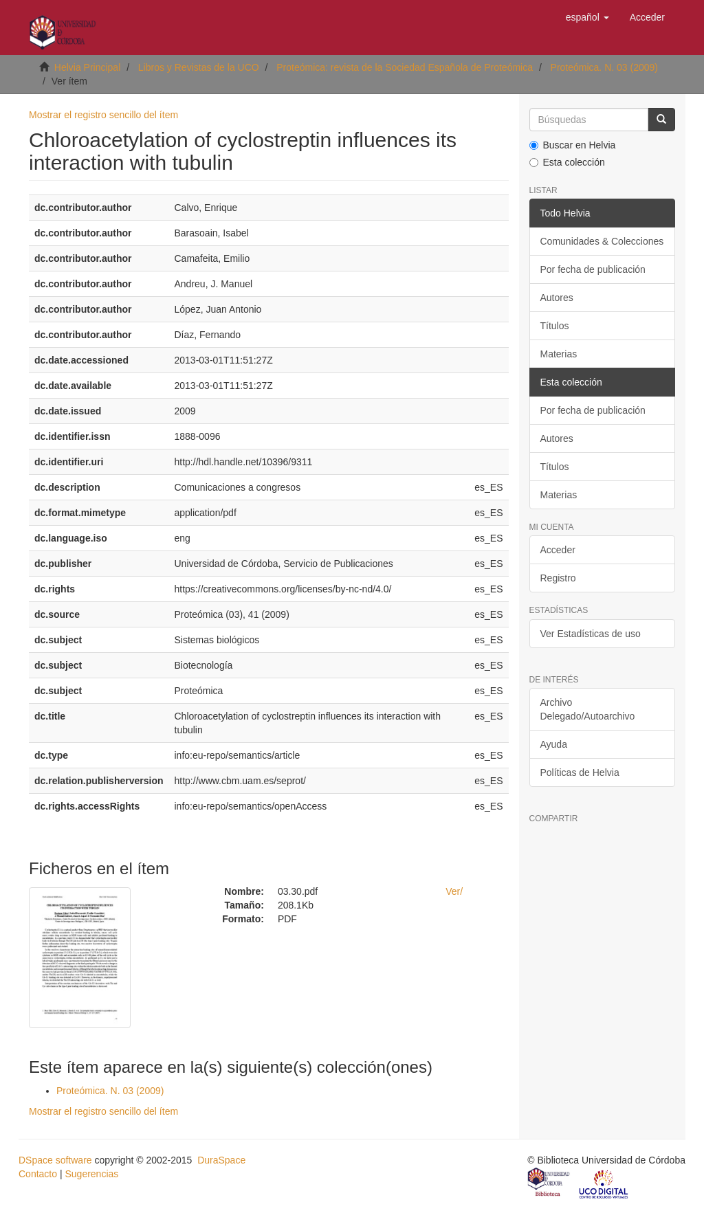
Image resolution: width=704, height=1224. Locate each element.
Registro (558, 577)
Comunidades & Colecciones (602, 241)
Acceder (557, 549)
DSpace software (55, 1160)
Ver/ (454, 891)
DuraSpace (221, 1160)
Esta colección (567, 162)
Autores (556, 297)
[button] (587, 17)
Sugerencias (91, 1173)
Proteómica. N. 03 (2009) (604, 67)
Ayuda (553, 744)
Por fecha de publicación (593, 269)
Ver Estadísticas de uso (590, 633)
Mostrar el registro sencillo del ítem (103, 114)
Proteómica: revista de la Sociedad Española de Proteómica (404, 67)
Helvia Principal (87, 67)
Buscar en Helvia (572, 145)
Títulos (554, 325)
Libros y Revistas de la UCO (198, 67)
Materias (559, 353)
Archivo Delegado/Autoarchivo (587, 709)
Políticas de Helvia (579, 772)
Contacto (38, 1173)
